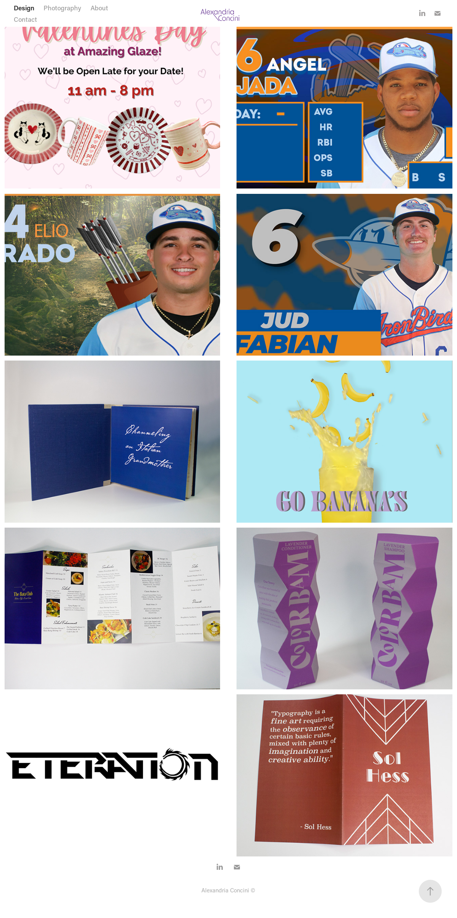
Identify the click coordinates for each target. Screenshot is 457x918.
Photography (62, 7)
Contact (25, 19)
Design (24, 7)
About (99, 7)
